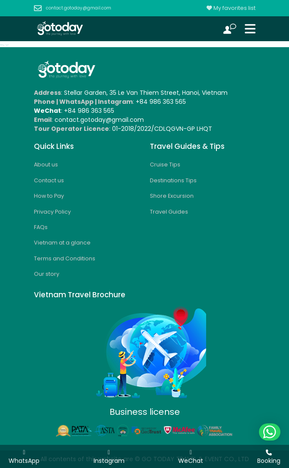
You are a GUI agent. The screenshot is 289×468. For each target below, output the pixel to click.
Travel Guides (169, 211)
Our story (46, 274)
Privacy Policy (52, 211)
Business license (145, 412)
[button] (269, 432)
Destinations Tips (173, 180)
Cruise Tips (165, 164)
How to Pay (49, 195)
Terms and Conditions (64, 258)
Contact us (49, 180)
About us (46, 164)
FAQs (41, 227)
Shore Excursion (172, 195)
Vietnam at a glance (62, 242)
